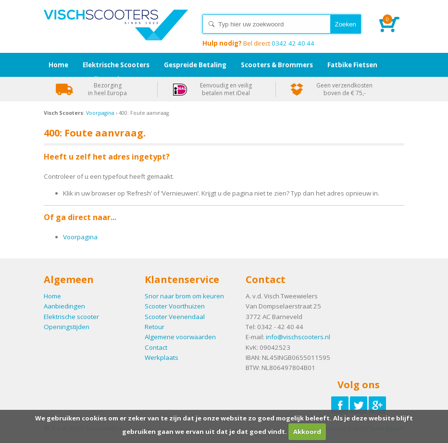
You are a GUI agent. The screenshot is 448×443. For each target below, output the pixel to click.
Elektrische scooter (71, 316)
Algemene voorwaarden (180, 336)
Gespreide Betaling (195, 65)
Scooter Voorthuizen (175, 306)
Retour (154, 326)
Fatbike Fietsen (352, 65)
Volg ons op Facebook (339, 405)
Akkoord (307, 431)
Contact (156, 347)
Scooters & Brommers (277, 65)
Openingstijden (66, 326)
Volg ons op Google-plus (377, 405)
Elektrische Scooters (116, 65)
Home (116, 34)
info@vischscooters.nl (298, 336)
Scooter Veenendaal (175, 316)
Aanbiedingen (64, 306)
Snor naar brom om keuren (184, 296)
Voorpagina (100, 113)
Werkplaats (161, 357)
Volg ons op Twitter (358, 405)
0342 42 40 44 (258, 43)
